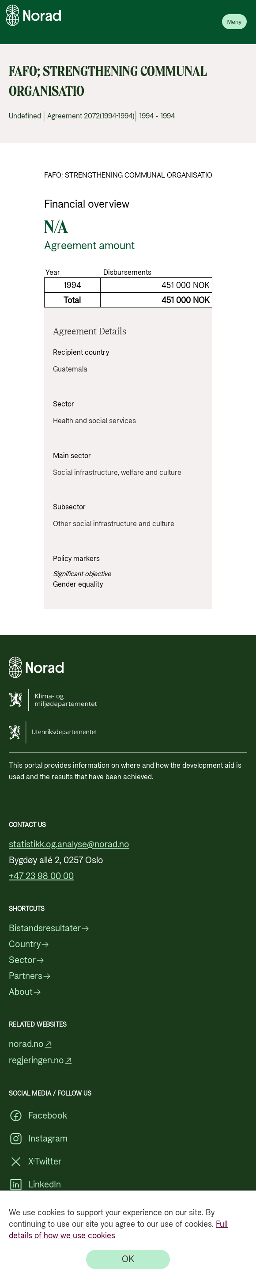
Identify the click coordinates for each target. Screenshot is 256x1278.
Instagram (38, 1139)
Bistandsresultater (49, 928)
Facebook (38, 1116)
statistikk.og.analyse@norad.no (69, 844)
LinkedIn (35, 1185)
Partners (30, 976)
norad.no (31, 1044)
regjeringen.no (41, 1061)
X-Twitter (35, 1162)
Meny (234, 22)
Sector (27, 960)
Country (29, 944)
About (25, 992)
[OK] (128, 1259)
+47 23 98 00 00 (41, 876)
